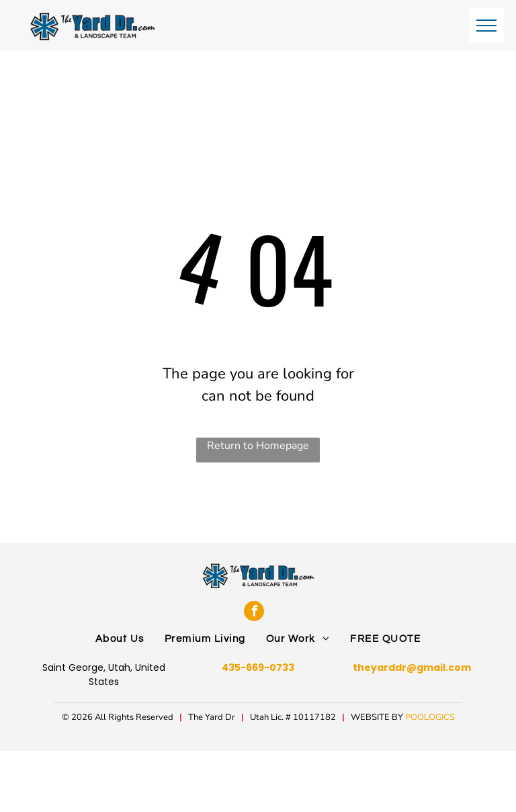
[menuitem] (120, 639)
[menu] (486, 25)
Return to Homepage (258, 445)
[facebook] (254, 611)
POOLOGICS (430, 717)
